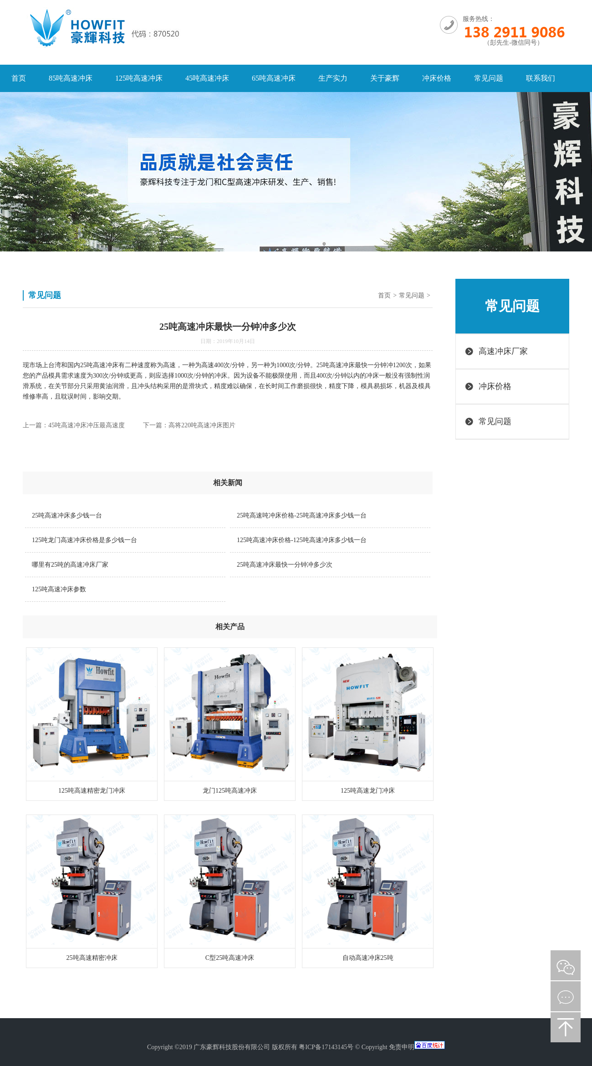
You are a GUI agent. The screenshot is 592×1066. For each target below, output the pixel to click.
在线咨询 (566, 996)
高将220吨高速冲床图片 (201, 425)
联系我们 (540, 78)
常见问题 (488, 78)
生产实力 (332, 78)
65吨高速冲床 (274, 78)
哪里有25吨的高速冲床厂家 (70, 564)
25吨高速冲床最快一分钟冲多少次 (284, 564)
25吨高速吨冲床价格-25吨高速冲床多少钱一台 (302, 515)
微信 (566, 965)
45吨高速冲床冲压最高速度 (86, 425)
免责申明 (401, 1047)
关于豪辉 (384, 78)
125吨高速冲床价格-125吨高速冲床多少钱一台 (302, 540)
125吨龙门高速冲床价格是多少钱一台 (84, 540)
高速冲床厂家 (503, 351)
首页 (18, 78)
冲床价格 (436, 78)
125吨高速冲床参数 (59, 589)
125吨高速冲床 (139, 78)
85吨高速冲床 (70, 78)
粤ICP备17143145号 (326, 1047)
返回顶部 (566, 1027)
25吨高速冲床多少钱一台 (67, 515)
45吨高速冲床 (207, 78)
